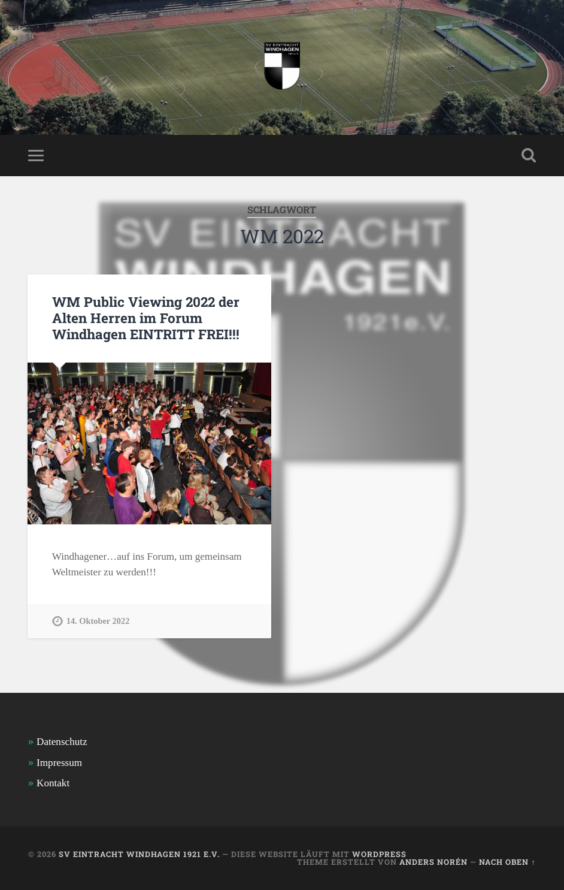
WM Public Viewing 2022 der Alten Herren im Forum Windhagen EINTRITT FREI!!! (145, 317)
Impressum (59, 762)
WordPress (379, 854)
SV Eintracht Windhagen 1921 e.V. (139, 854)
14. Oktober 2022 (98, 621)
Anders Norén (433, 862)
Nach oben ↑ (507, 862)
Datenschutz (62, 741)
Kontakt (53, 783)
